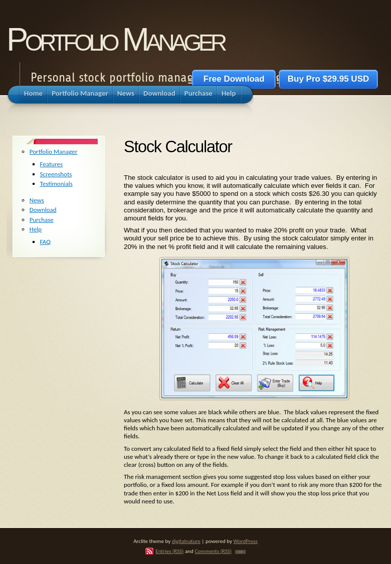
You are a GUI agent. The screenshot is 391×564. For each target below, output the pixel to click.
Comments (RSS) (213, 550)
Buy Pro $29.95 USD (328, 79)
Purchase (42, 219)
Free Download (234, 79)
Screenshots (56, 174)
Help (36, 229)
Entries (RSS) (169, 550)
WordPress (246, 540)
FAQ (45, 241)
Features (51, 164)
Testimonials (56, 183)
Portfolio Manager (115, 39)
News (37, 200)
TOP (240, 551)
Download (43, 209)
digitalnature (186, 540)
